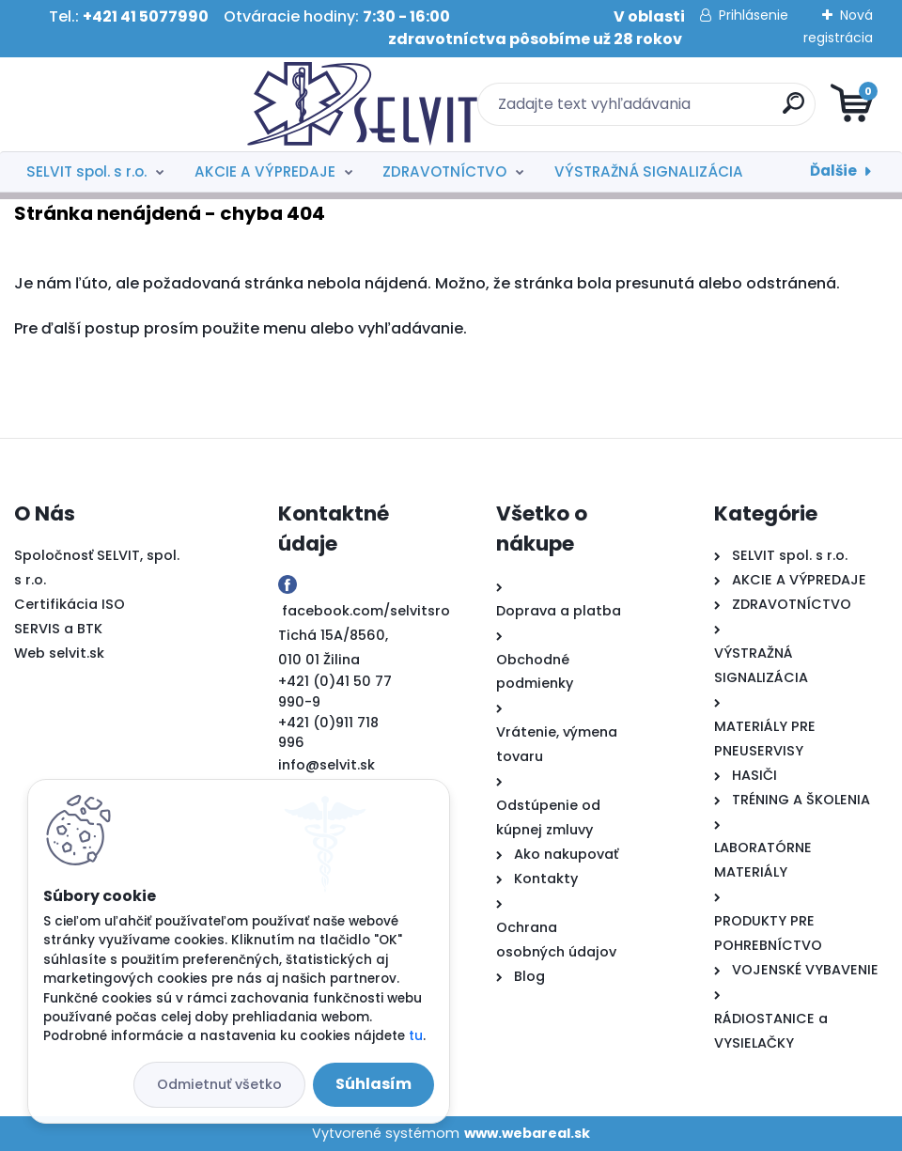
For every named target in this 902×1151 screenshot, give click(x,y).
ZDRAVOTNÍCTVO (444, 171)
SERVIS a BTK (58, 628)
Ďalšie (833, 170)
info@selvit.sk (326, 764)
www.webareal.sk (527, 1133)
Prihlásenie (753, 15)
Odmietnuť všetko (219, 1084)
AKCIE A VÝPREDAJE (264, 171)
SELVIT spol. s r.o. (86, 171)
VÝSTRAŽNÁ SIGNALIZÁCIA (648, 171)
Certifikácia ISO (69, 604)
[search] (677, 110)
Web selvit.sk (59, 653)
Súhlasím (373, 1084)
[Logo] (129, 104)
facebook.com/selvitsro (366, 610)
